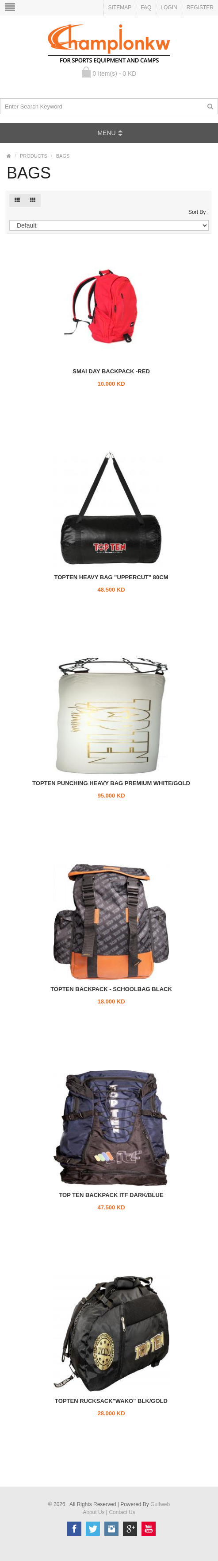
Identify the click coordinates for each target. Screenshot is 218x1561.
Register (200, 7)
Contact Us (122, 1512)
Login (169, 7)
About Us (93, 1512)
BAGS (63, 156)
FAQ (146, 7)
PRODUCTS (33, 156)
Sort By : (198, 212)
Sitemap (120, 7)
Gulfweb (160, 1504)
